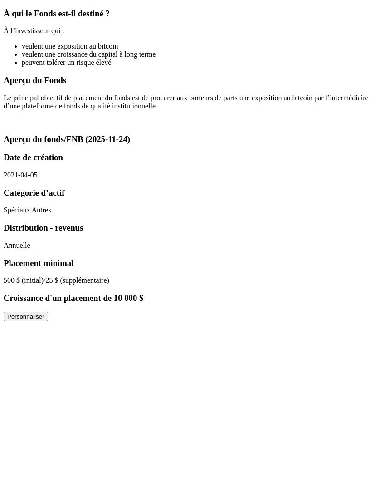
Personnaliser (25, 316)
